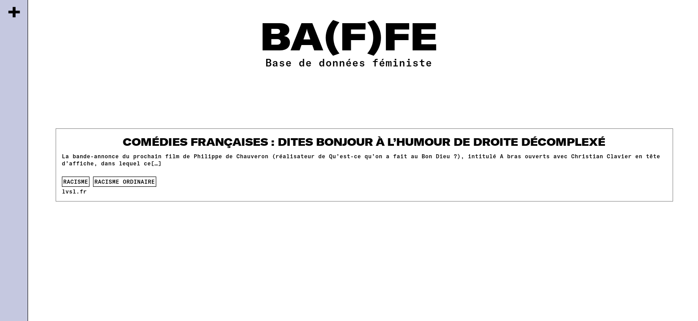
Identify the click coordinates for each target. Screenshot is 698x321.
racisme (75, 181)
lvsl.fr (74, 191)
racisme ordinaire (124, 181)
